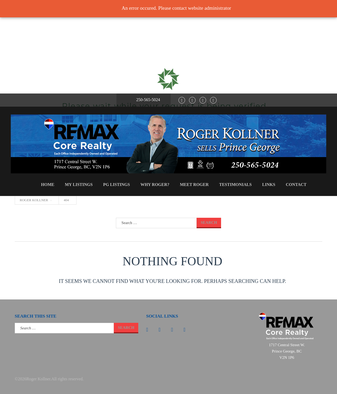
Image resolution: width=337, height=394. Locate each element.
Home (47, 184)
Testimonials (235, 184)
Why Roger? (154, 184)
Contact (296, 184)
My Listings (79, 184)
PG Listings (116, 184)
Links (268, 184)
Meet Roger (194, 184)
